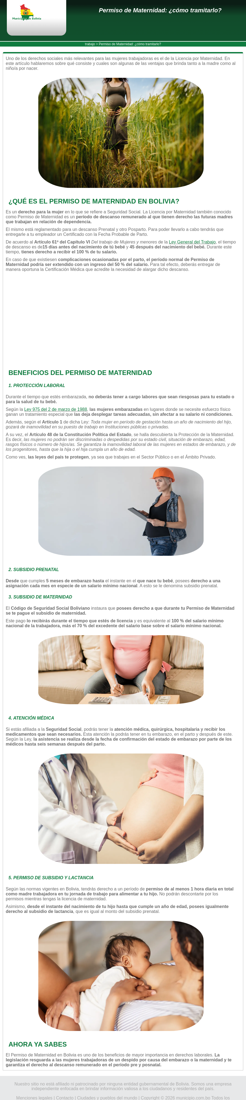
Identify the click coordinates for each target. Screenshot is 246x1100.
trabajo (90, 44)
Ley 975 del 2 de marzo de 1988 (55, 409)
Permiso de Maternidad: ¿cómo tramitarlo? (160, 10)
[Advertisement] (121, 320)
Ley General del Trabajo (192, 242)
